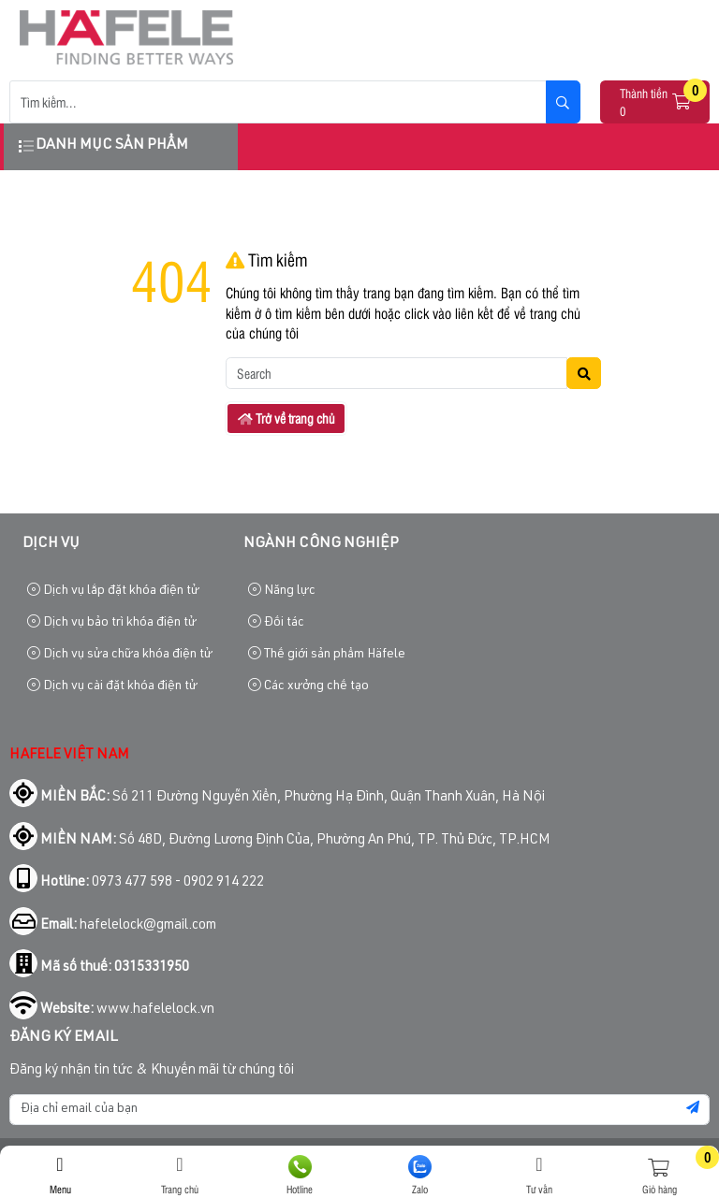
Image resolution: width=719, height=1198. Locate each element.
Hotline (300, 1175)
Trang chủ (180, 1175)
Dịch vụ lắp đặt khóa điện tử (113, 591)
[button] (682, 102)
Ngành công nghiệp (321, 544)
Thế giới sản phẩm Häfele (326, 654)
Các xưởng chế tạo (308, 686)
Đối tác (276, 622)
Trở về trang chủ (286, 418)
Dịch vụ (51, 544)
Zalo (419, 1175)
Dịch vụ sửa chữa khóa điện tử (120, 654)
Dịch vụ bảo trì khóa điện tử (112, 622)
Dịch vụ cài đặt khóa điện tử (112, 686)
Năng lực (281, 591)
